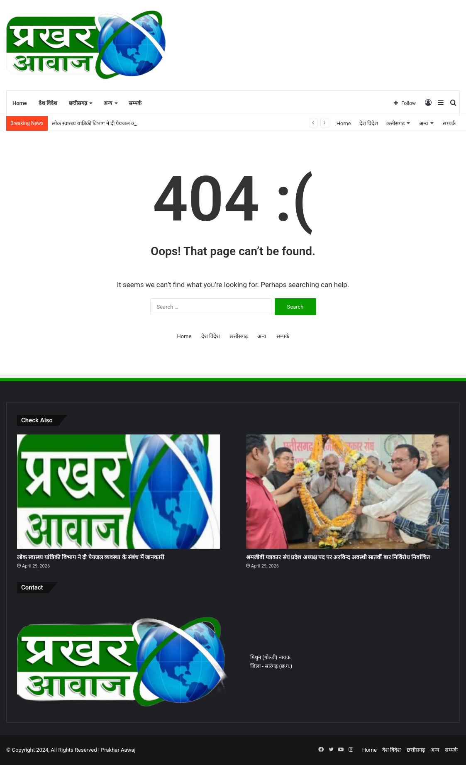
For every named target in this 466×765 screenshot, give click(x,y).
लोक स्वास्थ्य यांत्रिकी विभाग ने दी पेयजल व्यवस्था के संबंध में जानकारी (118, 123)
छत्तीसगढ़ (78, 103)
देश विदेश (48, 103)
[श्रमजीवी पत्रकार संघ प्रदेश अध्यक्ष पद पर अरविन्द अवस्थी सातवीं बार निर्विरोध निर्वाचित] (347, 491)
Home (19, 103)
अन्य (107, 103)
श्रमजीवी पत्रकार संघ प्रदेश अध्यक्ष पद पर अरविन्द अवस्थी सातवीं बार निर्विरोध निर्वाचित (338, 557)
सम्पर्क (135, 103)
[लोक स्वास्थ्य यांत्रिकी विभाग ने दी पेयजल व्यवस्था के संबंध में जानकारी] (118, 491)
